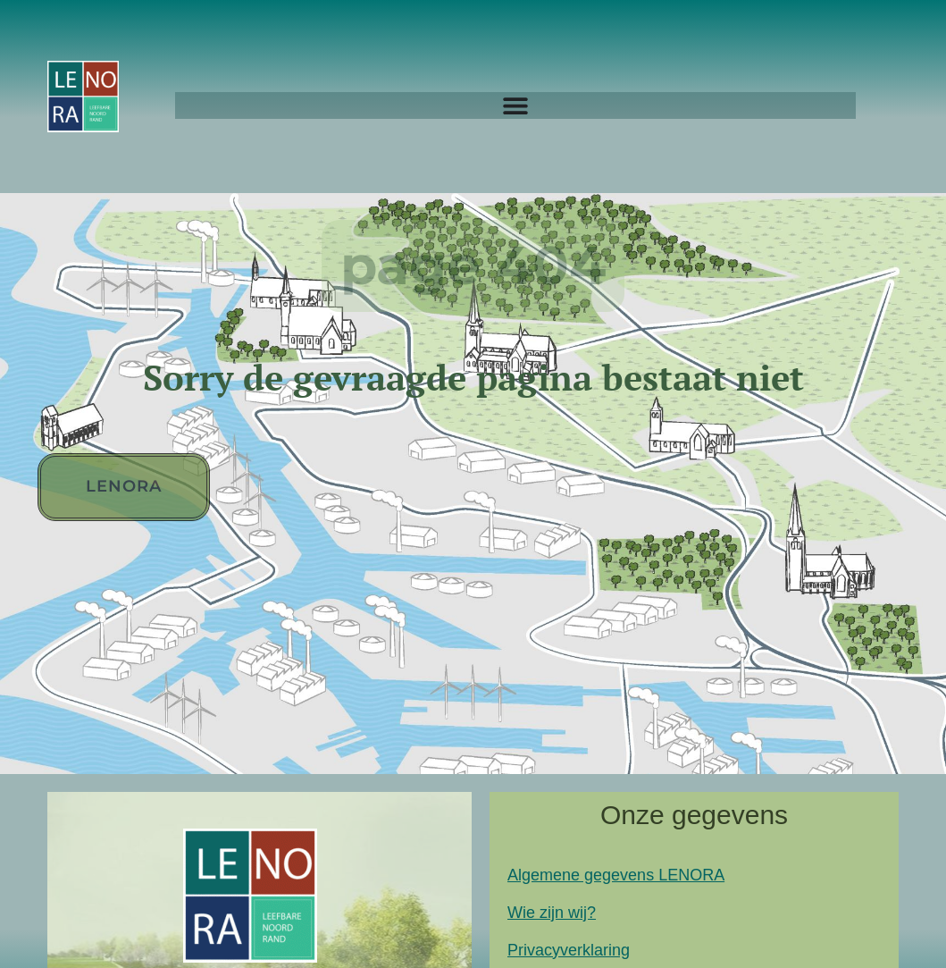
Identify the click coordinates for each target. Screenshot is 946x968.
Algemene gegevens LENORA (615, 875)
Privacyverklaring (568, 950)
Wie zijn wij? (551, 913)
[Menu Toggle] (515, 105)
